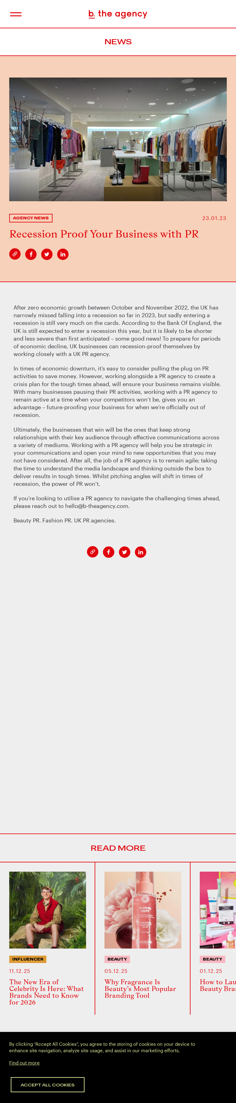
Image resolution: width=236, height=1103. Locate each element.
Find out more (24, 1062)
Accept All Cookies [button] (48, 1084)
